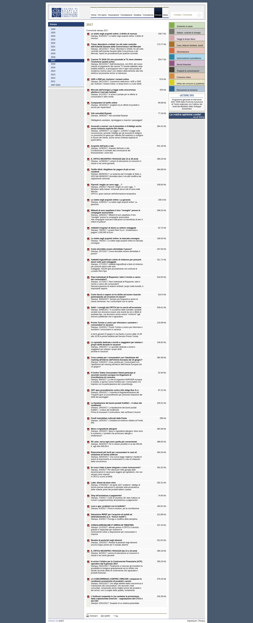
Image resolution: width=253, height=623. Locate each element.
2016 (53, 64)
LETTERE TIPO (187, 95)
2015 (53, 67)
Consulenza (148, 15)
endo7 (61, 621)
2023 (53, 39)
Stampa (158, 15)
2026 (53, 29)
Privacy (201, 621)
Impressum (192, 621)
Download (187, 15)
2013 (53, 74)
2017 (53, 60)
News (165, 15)
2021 (53, 47)
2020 (53, 50)
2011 (53, 81)
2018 (53, 57)
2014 (53, 71)
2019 (53, 53)
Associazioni (113, 15)
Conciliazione (126, 15)
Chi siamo (102, 15)
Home (93, 15)
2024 (53, 36)
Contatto (177, 15)
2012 (53, 78)
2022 (53, 43)
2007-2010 (55, 85)
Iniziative (137, 15)
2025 (53, 32)
